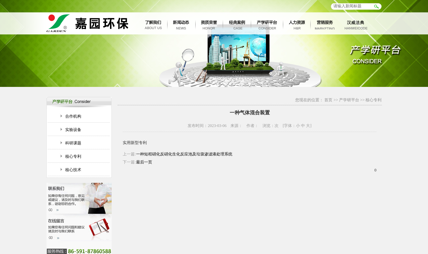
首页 (328, 100)
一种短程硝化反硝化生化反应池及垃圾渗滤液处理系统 (184, 154)
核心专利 (73, 156)
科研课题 (73, 143)
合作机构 (73, 116)
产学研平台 (349, 100)
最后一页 (144, 162)
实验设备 (73, 129)
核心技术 (73, 169)
